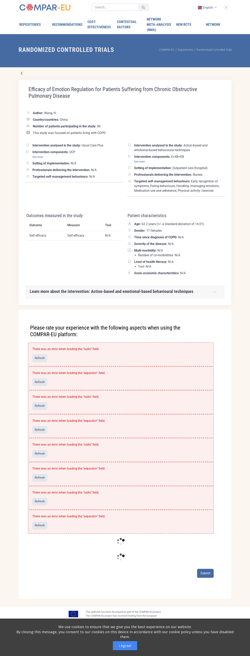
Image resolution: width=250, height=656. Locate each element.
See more (37, 156)
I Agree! (125, 645)
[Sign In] (225, 7)
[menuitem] (33, 24)
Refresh (40, 358)
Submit (205, 573)
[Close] (226, 313)
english (205, 7)
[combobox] (207, 7)
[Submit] (143, 7)
